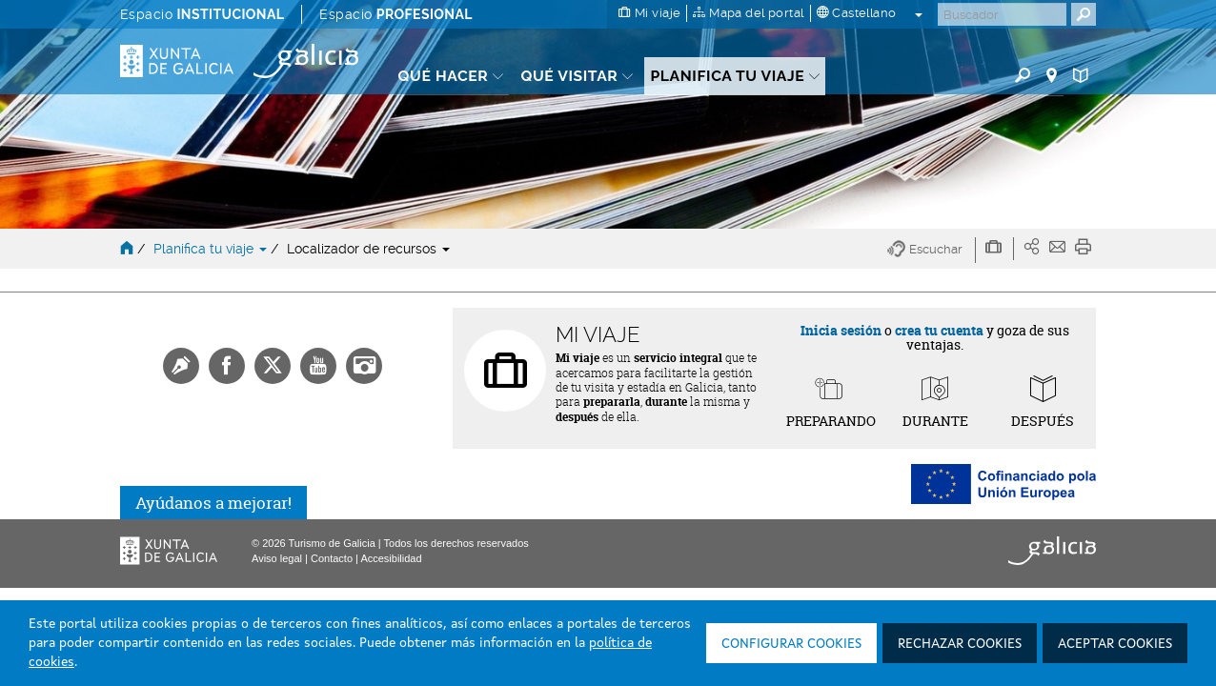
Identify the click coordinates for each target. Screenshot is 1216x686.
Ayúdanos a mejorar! (213, 503)
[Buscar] (1002, 14)
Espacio (202, 14)
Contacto (332, 558)
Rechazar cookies (960, 644)
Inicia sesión (841, 330)
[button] (931, 250)
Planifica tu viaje (212, 248)
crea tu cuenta (939, 330)
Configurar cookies (791, 644)
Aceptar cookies (1115, 644)
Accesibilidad (390, 558)
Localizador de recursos (368, 248)
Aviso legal (277, 558)
